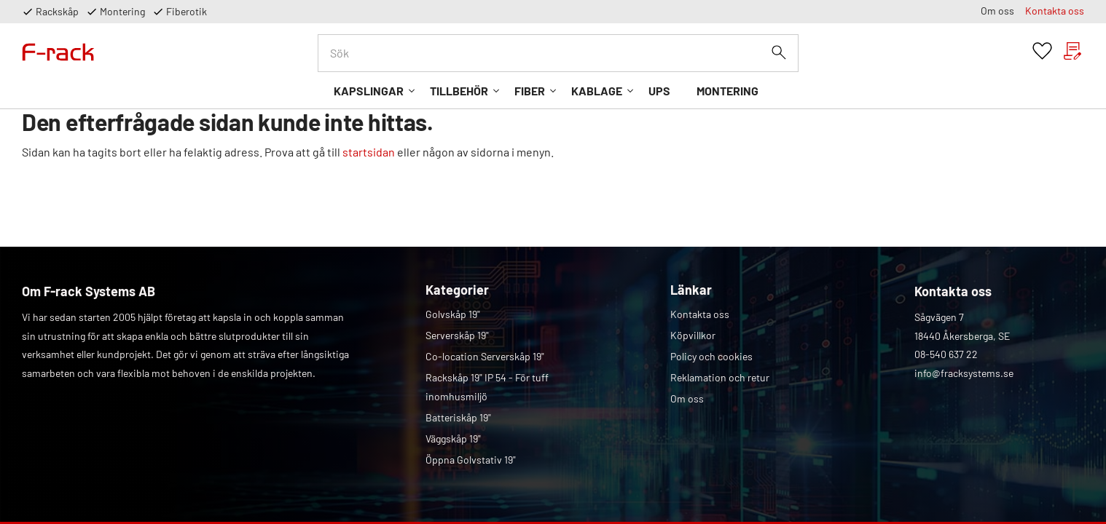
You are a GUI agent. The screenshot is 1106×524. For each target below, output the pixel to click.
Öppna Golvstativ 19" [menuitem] (470, 459)
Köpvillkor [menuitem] (692, 335)
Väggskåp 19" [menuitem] (453, 438)
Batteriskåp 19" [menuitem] (458, 417)
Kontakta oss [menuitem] (1054, 10)
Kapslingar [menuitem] (369, 91)
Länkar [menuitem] (691, 289)
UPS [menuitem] (659, 91)
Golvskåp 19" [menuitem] (452, 314)
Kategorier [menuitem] (457, 289)
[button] (1042, 51)
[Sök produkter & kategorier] (558, 53)
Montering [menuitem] (727, 91)
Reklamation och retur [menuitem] (719, 377)
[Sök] (779, 52)
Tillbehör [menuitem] (459, 91)
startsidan (368, 152)
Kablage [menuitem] (596, 91)
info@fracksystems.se (963, 373)
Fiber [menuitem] (529, 91)
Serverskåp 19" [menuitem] (457, 335)
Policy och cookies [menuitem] (711, 356)
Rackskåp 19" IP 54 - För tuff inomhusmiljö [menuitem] (487, 386)
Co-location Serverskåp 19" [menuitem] (484, 356)
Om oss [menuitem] (997, 10)
